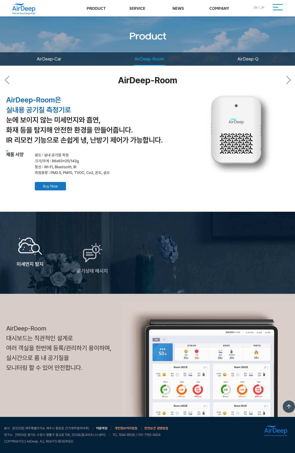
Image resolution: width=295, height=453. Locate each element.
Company (219, 8)
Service (137, 8)
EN (256, 7)
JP (262, 7)
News (178, 8)
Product (96, 8)
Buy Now (50, 186)
